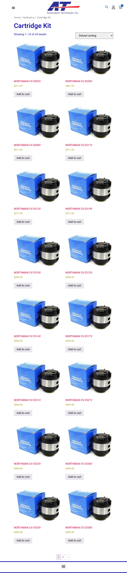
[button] (63, 566)
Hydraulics (29, 17)
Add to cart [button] (23, 94)
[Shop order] (94, 35)
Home (17, 17)
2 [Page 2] (63, 557)
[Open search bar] (106, 6)
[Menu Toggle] (13, 7)
